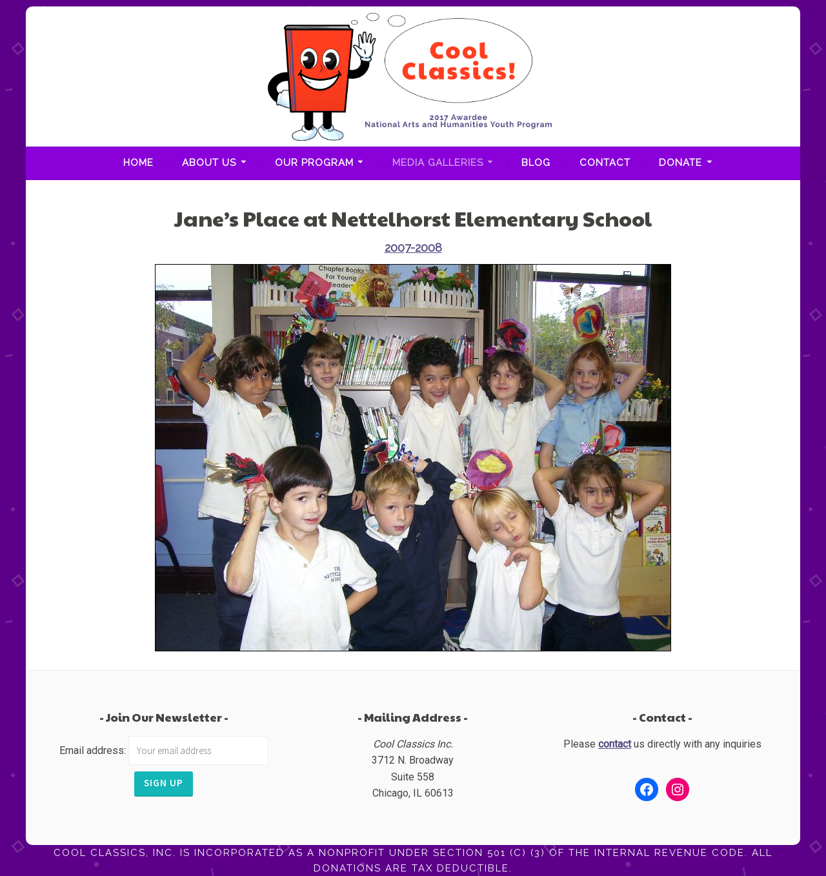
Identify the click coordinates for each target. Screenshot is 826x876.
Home (138, 162)
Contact (604, 162)
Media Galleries (437, 162)
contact (614, 744)
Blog (535, 162)
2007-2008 (413, 247)
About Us (209, 162)
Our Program (314, 162)
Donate (680, 162)
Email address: (93, 750)
